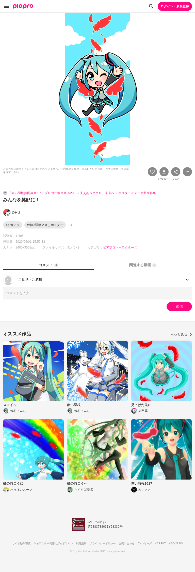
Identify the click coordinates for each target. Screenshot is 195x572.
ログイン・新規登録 (175, 6)
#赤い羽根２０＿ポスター (45, 225)
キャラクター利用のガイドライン (53, 543)
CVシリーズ (145, 543)
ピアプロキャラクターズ (120, 247)
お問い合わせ (127, 543)
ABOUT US (176, 543)
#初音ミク (13, 225)
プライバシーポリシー (102, 543)
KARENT (160, 543)
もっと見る (181, 334)
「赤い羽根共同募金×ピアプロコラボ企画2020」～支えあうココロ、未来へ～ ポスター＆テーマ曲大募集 (82, 193)
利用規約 (81, 543)
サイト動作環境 (21, 543)
